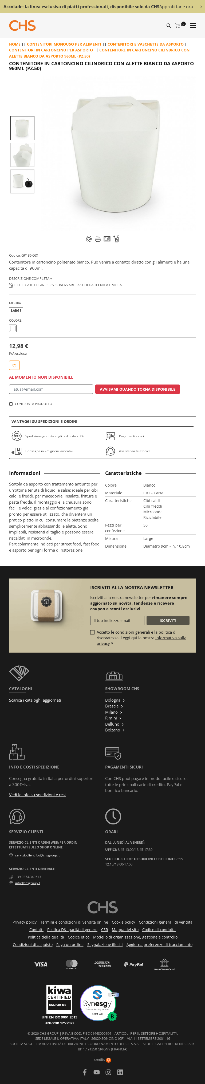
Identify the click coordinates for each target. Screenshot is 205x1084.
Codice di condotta (159, 929)
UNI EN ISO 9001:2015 (59, 1017)
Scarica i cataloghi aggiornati (35, 700)
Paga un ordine (70, 944)
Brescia (114, 706)
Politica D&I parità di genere (72, 929)
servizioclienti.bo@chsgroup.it (37, 855)
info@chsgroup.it (27, 883)
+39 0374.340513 (28, 877)
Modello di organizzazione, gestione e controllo (135, 937)
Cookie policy (123, 922)
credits (102, 1059)
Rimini (113, 718)
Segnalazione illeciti (105, 944)
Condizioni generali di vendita (165, 922)
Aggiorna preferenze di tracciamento (159, 944)
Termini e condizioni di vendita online (74, 922)
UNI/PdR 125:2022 (59, 1023)
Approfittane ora (176, 7)
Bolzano (115, 730)
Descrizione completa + (30, 278)
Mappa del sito (125, 929)
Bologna (115, 700)
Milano (114, 712)
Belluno (114, 724)
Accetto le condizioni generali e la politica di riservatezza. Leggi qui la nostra (141, 637)
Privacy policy (25, 922)
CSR (104, 929)
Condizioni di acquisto (33, 944)
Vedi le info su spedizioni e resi (37, 794)
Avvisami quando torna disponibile (137, 389)
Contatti (36, 929)
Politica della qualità (46, 937)
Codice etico (78, 937)
